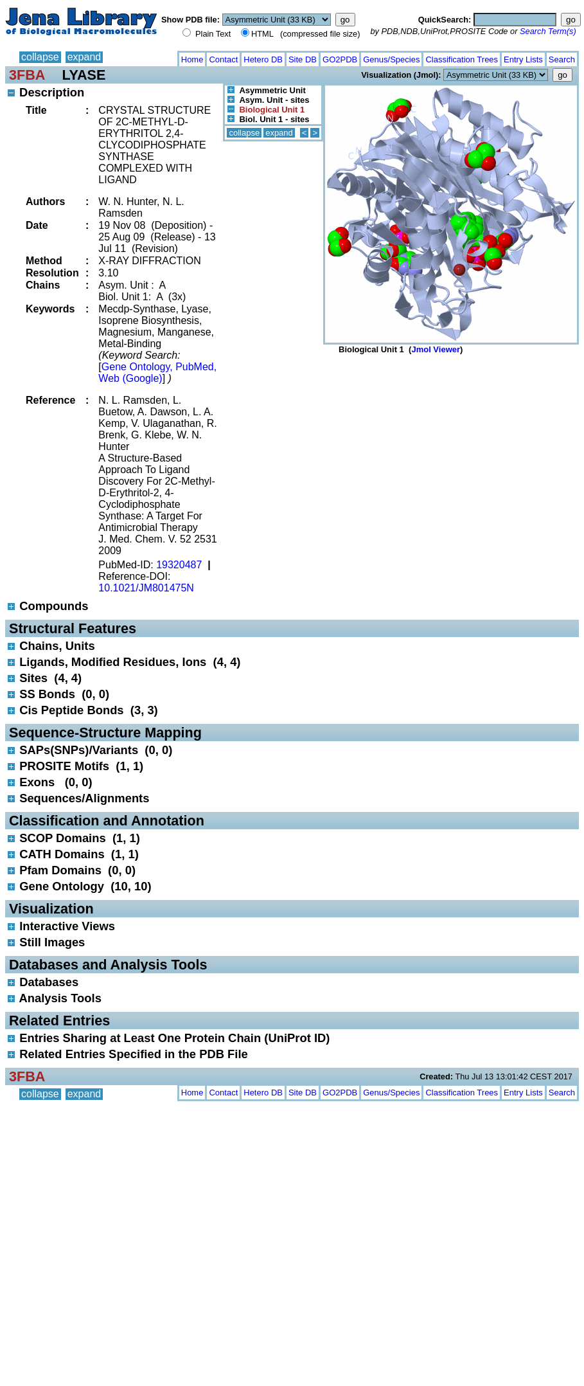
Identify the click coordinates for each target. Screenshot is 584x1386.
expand (84, 56)
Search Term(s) (548, 31)
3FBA (27, 75)
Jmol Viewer (435, 349)
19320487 (179, 564)
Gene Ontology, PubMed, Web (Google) (157, 372)
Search (562, 59)
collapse (40, 56)
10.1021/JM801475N (146, 587)
